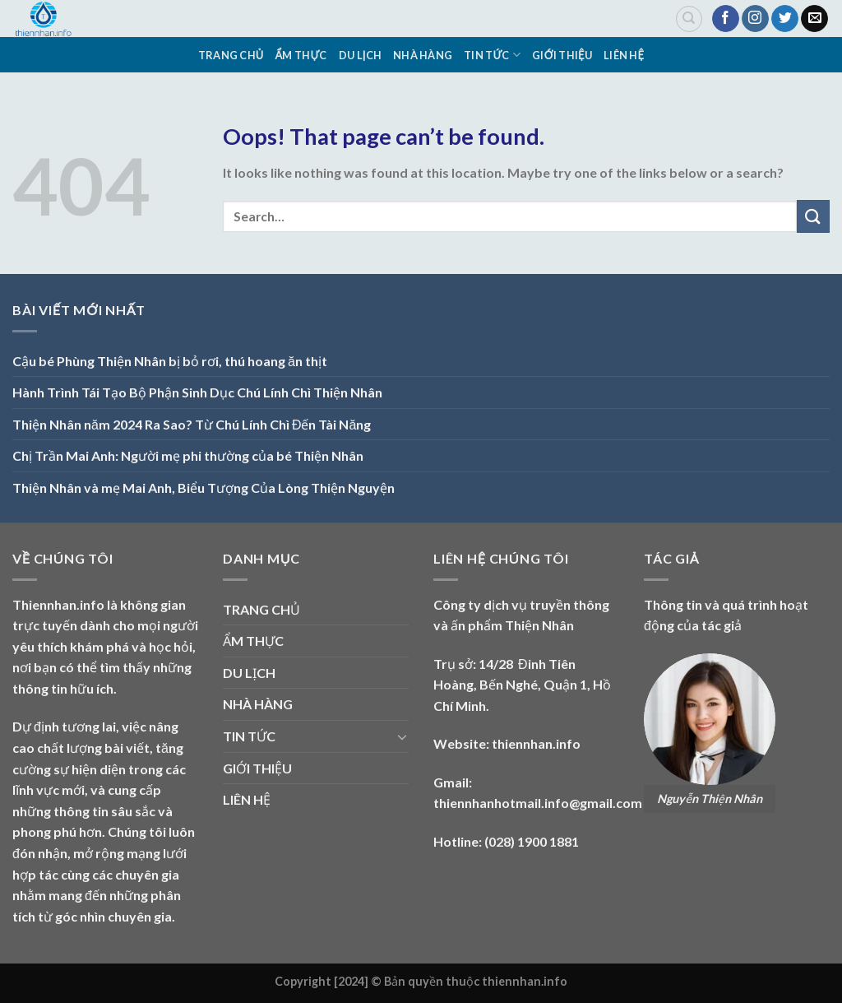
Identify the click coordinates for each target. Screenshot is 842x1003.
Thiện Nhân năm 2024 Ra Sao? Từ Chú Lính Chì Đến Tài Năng (191, 424)
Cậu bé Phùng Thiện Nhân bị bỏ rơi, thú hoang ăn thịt (169, 361)
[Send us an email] (814, 19)
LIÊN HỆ (624, 55)
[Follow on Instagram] (755, 19)
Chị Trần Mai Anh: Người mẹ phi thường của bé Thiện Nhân (187, 455)
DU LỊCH (360, 55)
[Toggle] (402, 736)
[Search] (689, 19)
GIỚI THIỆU (562, 55)
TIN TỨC (492, 55)
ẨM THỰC (301, 55)
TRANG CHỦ (231, 55)
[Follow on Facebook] (725, 19)
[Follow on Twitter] (784, 19)
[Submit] (813, 216)
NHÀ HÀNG (422, 55)
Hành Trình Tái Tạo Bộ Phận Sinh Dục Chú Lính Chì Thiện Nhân (197, 392)
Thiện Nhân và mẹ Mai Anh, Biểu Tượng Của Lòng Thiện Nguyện (203, 487)
